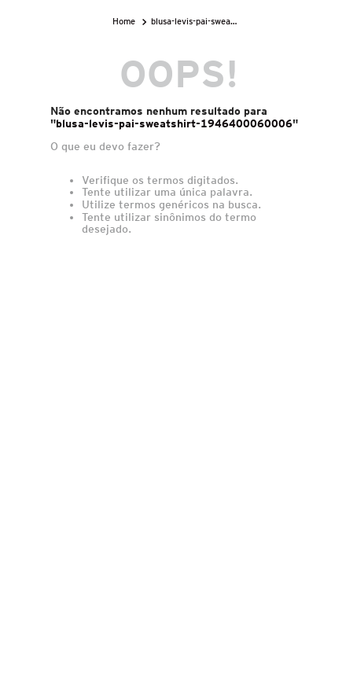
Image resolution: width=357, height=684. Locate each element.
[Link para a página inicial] (125, 22)
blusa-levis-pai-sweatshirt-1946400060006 (196, 21)
